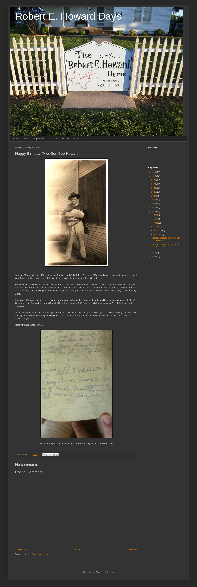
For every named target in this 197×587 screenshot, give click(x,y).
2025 (153, 176)
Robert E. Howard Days (68, 16)
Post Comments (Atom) (37, 554)
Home (15, 138)
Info (25, 138)
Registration (38, 138)
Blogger (110, 572)
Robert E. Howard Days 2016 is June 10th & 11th (167, 245)
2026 (153, 172)
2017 (153, 207)
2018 (153, 204)
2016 (153, 211)
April (156, 223)
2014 (153, 256)
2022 (153, 188)
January (157, 234)
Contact (78, 138)
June (156, 215)
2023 (153, 184)
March (157, 227)
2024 (153, 180)
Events (66, 138)
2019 (153, 200)
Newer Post (21, 549)
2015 (153, 253)
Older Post (132, 549)
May (156, 219)
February (158, 230)
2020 (153, 196)
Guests (53, 138)
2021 (153, 192)
